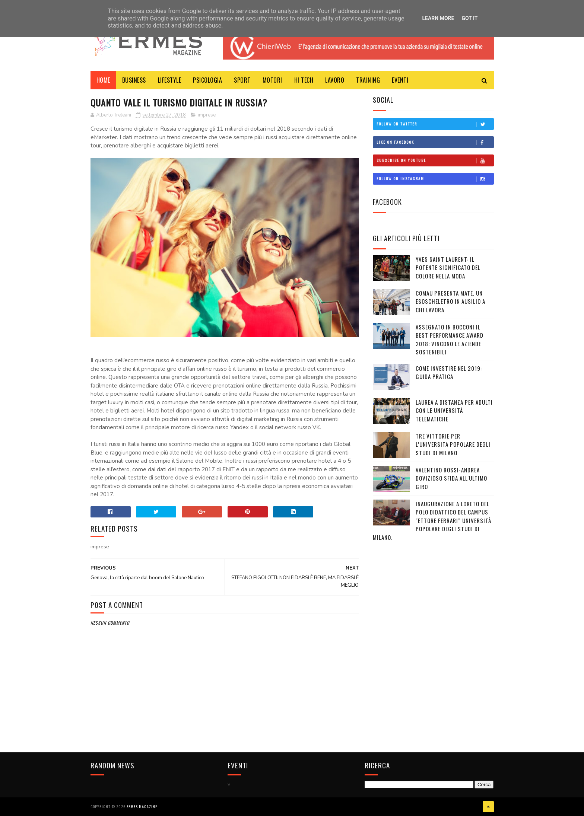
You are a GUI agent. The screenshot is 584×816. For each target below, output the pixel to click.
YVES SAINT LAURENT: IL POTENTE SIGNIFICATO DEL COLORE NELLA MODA (448, 267)
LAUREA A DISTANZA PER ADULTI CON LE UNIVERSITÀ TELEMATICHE (454, 410)
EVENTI (400, 80)
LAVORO (334, 80)
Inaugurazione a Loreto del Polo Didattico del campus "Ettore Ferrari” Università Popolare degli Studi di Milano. (432, 520)
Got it (469, 18)
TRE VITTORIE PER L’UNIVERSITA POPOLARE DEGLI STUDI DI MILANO (453, 444)
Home (103, 80)
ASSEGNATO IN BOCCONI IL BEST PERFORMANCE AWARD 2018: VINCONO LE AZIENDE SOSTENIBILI (449, 339)
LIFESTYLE (169, 80)
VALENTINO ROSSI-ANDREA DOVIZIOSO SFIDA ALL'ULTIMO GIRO (451, 478)
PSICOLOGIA (207, 80)
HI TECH (304, 80)
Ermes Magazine (142, 806)
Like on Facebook (435, 142)
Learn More (438, 18)
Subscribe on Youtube (435, 160)
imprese (207, 115)
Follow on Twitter (435, 124)
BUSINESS (134, 80)
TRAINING (368, 80)
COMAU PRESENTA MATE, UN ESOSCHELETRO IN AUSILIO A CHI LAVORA (450, 301)
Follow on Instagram (435, 179)
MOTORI (272, 80)
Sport (242, 80)
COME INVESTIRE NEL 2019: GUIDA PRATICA (449, 372)
